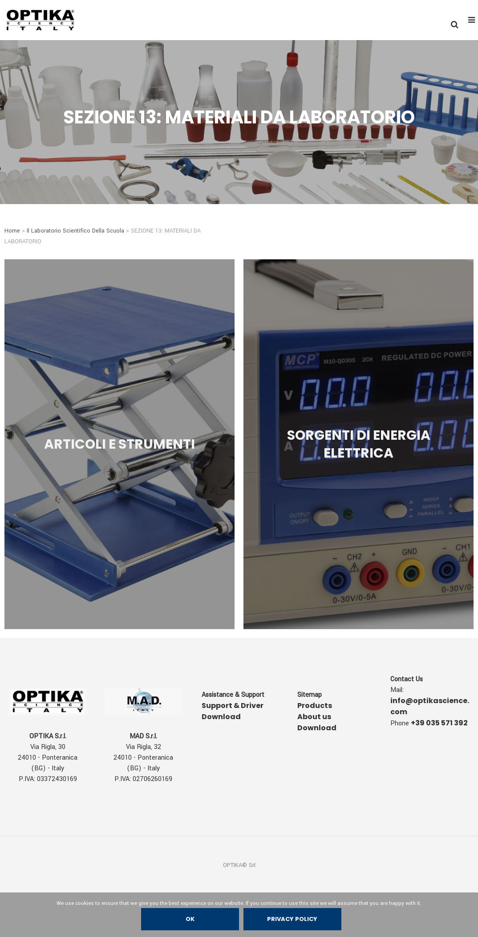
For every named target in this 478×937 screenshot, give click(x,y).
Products (314, 705)
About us (314, 717)
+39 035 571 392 (439, 723)
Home (12, 231)
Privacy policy (292, 919)
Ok (190, 919)
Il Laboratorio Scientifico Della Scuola (75, 231)
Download (316, 728)
